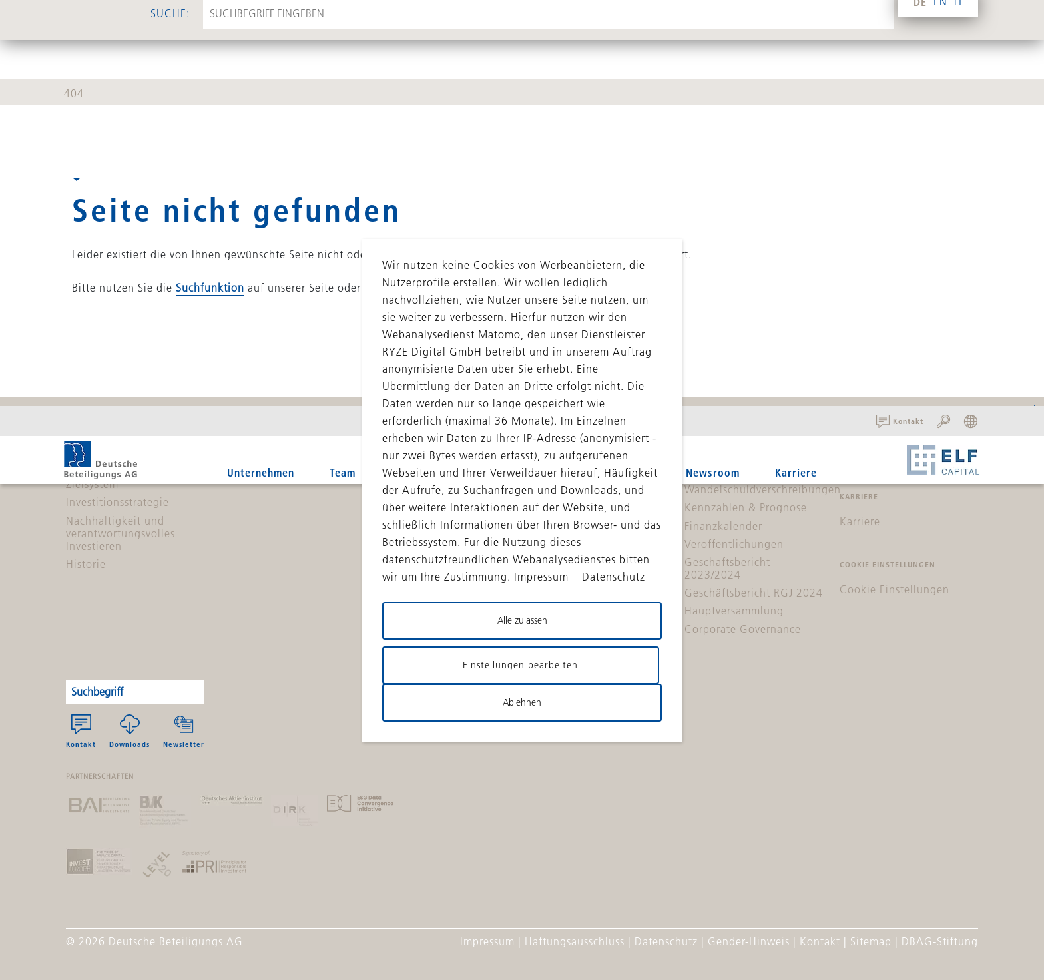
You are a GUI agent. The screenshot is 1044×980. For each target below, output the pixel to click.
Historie (86, 564)
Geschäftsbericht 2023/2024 (727, 568)
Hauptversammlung (734, 610)
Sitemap (871, 941)
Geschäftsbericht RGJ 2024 (753, 592)
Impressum (487, 941)
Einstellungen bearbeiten (520, 665)
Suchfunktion (210, 287)
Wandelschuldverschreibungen (762, 489)
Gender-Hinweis (749, 941)
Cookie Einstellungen (894, 589)
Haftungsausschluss (575, 941)
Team (343, 472)
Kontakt (81, 731)
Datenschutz (666, 941)
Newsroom (713, 472)
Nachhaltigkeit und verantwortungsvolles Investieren (120, 533)
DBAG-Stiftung (940, 941)
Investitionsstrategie (117, 502)
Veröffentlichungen (734, 544)
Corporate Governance (742, 629)
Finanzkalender (723, 526)
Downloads (129, 731)
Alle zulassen (522, 620)
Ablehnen (522, 702)
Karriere (796, 472)
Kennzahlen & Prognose (745, 507)
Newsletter (183, 731)
